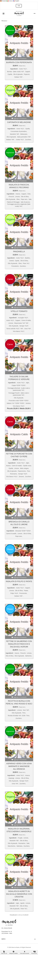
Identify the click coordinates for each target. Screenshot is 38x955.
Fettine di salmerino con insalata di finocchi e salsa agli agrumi (19, 644)
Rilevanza (5, 21)
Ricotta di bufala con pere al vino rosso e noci (19, 702)
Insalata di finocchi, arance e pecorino (19, 186)
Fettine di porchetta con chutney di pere (19, 455)
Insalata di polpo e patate (19, 581)
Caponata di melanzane (19, 122)
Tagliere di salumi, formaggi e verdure (18, 378)
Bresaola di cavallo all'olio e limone (19, 523)
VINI (19, 5)
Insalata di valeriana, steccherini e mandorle (18, 830)
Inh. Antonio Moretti (7, 928)
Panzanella (19, 252)
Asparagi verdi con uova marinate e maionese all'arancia (19, 766)
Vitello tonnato (19, 311)
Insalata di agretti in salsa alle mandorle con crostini (19, 894)
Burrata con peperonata (19, 62)
